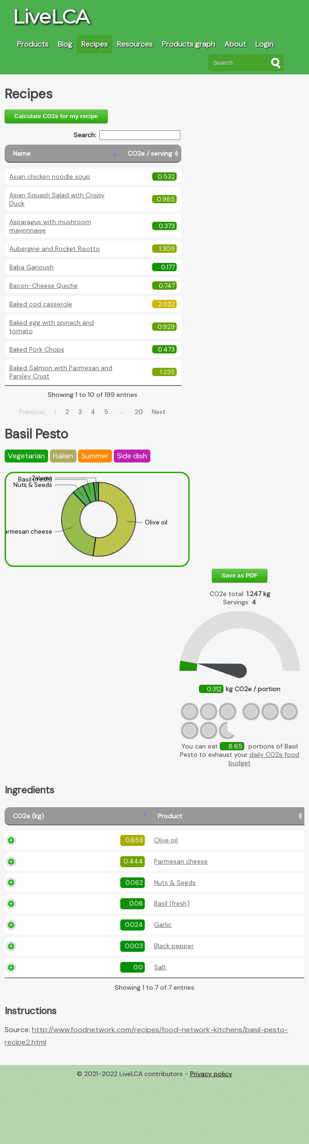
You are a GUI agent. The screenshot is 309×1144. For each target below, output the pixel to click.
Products (33, 44)
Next (159, 412)
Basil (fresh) (70, 950)
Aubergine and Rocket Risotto (54, 248)
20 (139, 412)
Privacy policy (211, 1137)
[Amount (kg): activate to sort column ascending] (120, 820)
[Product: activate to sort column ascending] (71, 820)
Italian (63, 456)
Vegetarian (26, 456)
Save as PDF (240, 575)
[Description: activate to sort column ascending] (193, 820)
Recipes (94, 44)
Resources (135, 44)
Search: (127, 135)
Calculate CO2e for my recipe (56, 116)
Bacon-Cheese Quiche (43, 285)
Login (264, 44)
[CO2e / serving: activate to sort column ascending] (150, 154)
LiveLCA (50, 17)
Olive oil (64, 854)
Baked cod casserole (40, 304)
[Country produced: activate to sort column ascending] (272, 820)
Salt (59, 1030)
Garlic (61, 977)
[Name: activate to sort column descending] (62, 154)
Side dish (132, 456)
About (235, 44)
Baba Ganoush (31, 267)
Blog (65, 44)
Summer (95, 456)
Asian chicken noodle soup (49, 176)
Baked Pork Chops (36, 349)
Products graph (188, 44)
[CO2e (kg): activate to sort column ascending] (26, 820)
